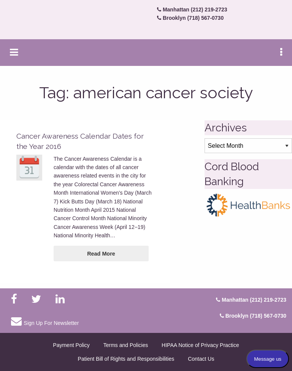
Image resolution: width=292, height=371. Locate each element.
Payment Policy (71, 345)
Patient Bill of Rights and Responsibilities (126, 359)
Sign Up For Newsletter (45, 321)
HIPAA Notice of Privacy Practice (200, 345)
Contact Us (201, 359)
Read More (101, 254)
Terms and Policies (125, 345)
